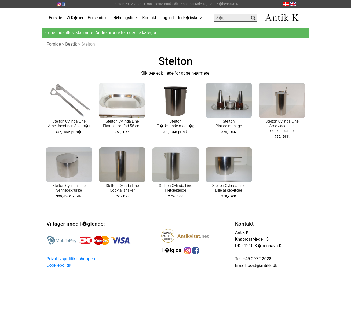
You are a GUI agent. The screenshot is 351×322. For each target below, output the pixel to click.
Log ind (167, 17)
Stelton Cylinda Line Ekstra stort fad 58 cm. (122, 123)
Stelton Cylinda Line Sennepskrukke (69, 188)
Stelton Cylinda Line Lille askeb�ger (228, 188)
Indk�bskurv (190, 17)
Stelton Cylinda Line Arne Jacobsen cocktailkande (282, 126)
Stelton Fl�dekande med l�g (176, 123)
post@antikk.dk (262, 265)
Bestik (71, 44)
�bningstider (126, 17)
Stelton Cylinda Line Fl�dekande (175, 188)
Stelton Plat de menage (228, 123)
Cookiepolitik (58, 265)
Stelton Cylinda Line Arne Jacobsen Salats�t (69, 123)
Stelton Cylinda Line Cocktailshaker (122, 188)
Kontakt (149, 17)
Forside (55, 17)
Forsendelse (99, 17)
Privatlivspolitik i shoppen (70, 258)
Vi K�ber (75, 17)
